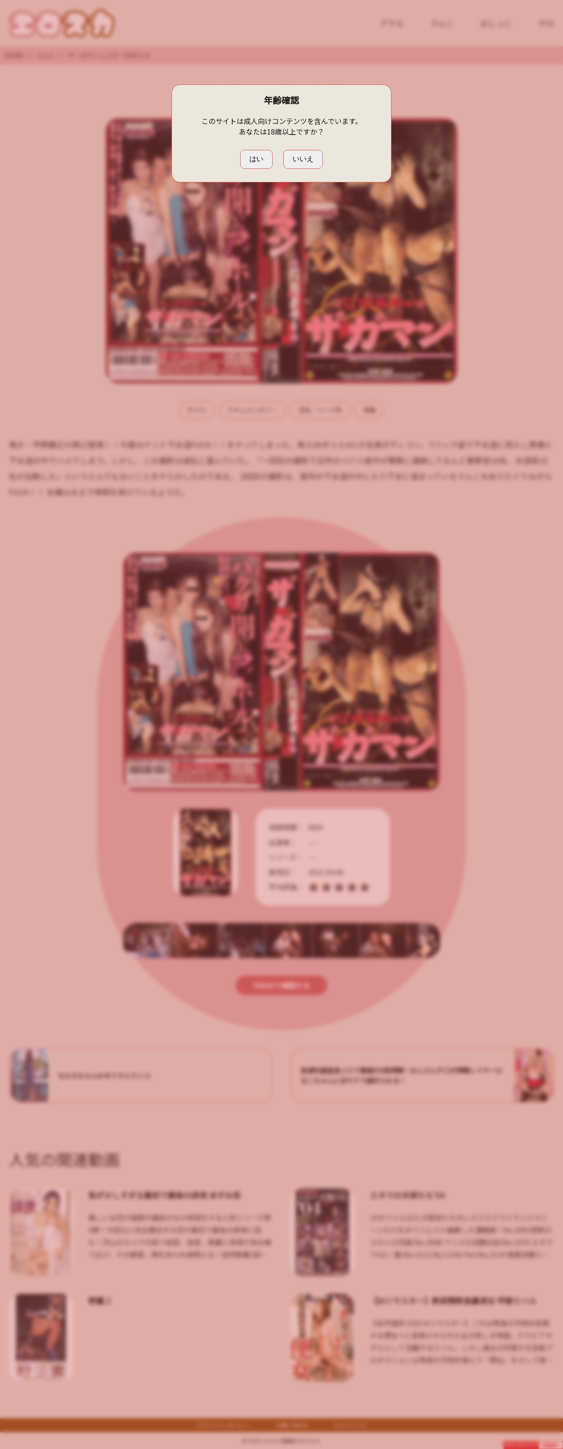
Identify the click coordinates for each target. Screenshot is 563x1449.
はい (256, 159)
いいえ (303, 159)
